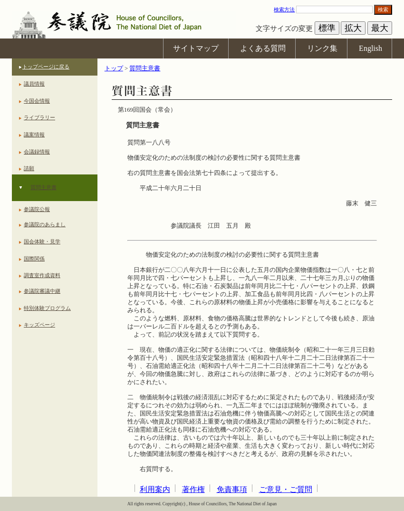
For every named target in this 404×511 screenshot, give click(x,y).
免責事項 (232, 489)
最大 (379, 28)
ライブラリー (39, 117)
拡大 (353, 28)
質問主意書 (43, 187)
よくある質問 (263, 48)
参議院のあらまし (45, 224)
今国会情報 (37, 101)
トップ (114, 68)
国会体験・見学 (42, 241)
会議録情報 (37, 151)
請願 (29, 168)
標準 (327, 28)
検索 (383, 9)
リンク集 (322, 48)
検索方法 (284, 9)
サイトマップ (196, 48)
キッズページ (39, 325)
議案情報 (34, 134)
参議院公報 (37, 209)
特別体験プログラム (47, 308)
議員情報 (34, 84)
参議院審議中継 (42, 291)
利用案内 (155, 489)
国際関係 (34, 258)
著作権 (193, 489)
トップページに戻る (45, 66)
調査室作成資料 (42, 275)
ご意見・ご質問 (285, 489)
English (370, 48)
